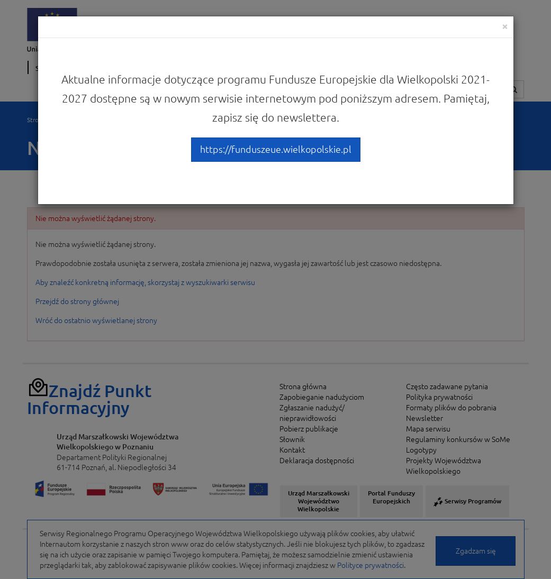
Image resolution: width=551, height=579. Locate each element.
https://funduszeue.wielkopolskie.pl (275, 149)
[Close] (505, 26)
